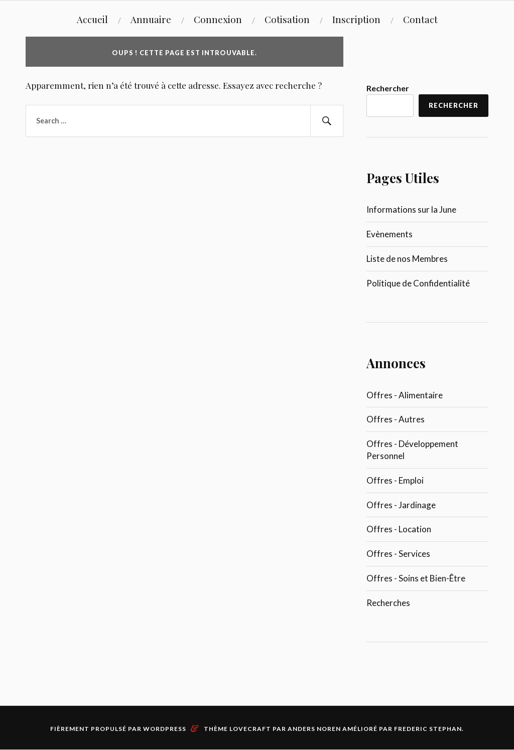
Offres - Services (398, 553)
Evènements (389, 234)
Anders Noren (314, 728)
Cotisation (287, 19)
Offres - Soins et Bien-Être (415, 578)
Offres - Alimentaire (404, 395)
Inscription (356, 19)
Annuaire (151, 19)
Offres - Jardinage (401, 505)
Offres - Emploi (395, 480)
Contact (420, 19)
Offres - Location (398, 529)
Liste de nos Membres (407, 258)
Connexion (218, 19)
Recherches (388, 602)
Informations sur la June (411, 209)
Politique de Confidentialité (418, 283)
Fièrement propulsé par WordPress (118, 728)
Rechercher (387, 88)
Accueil (92, 19)
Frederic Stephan (428, 728)
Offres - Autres (395, 419)
